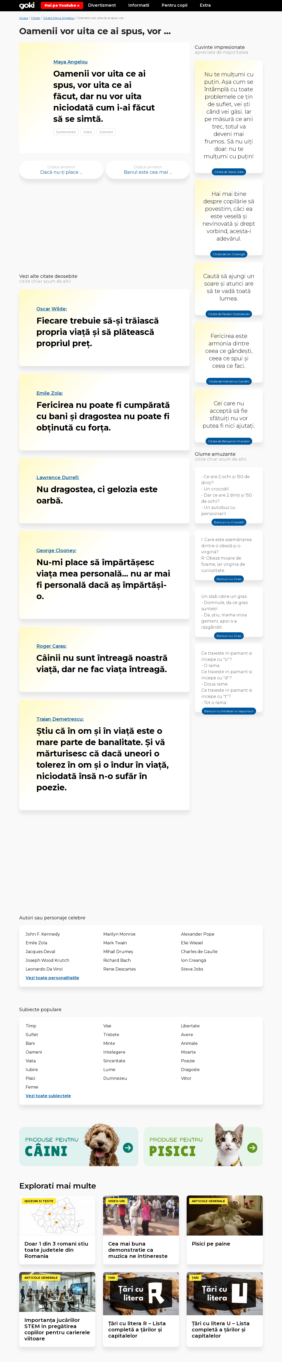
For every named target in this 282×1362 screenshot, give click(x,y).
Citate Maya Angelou (58, 18)
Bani (30, 1043)
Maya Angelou (70, 62)
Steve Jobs (192, 969)
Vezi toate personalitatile (52, 977)
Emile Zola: (49, 393)
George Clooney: (56, 550)
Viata (87, 132)
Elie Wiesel (192, 942)
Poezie (188, 1060)
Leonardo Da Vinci (44, 969)
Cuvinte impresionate (220, 47)
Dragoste (190, 1069)
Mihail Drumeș (118, 951)
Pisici (30, 1078)
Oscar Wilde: (51, 309)
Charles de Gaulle (199, 951)
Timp (31, 1025)
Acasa (23, 18)
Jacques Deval (40, 951)
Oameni (106, 132)
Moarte (188, 1052)
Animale (189, 1043)
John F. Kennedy (43, 934)
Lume (109, 1069)
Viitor (186, 1078)
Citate (35, 18)
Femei (32, 1087)
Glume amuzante (215, 454)
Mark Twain (115, 942)
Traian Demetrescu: (60, 719)
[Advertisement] (104, 228)
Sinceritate (114, 1060)
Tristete (111, 1034)
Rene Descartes (119, 969)
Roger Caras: (51, 646)
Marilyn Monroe (119, 934)
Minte (109, 1043)
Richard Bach (117, 960)
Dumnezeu (115, 1078)
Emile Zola (36, 942)
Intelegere (114, 1052)
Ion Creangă (193, 960)
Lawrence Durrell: (57, 477)
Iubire (32, 1069)
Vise (107, 1025)
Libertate (190, 1025)
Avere (187, 1034)
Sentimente (66, 132)
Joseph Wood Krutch (47, 960)
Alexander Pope (197, 934)
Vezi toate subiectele (48, 1095)
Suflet (32, 1034)
